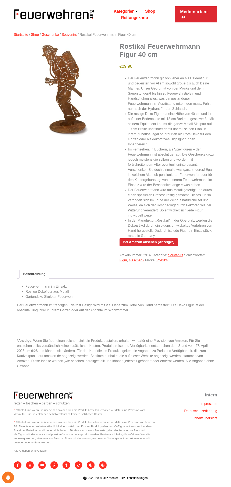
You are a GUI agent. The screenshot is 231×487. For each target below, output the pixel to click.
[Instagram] (30, 465)
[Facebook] (18, 465)
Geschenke (50, 34)
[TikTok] (79, 465)
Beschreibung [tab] (34, 274)
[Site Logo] (43, 395)
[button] (196, 14)
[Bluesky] (103, 465)
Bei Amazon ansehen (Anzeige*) (148, 242)
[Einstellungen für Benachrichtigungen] (8, 477)
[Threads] (91, 465)
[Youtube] (42, 465)
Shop (35, 34)
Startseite (21, 34)
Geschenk (136, 260)
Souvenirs (69, 34)
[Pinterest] (54, 465)
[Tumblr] (67, 465)
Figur (123, 260)
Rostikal (162, 260)
